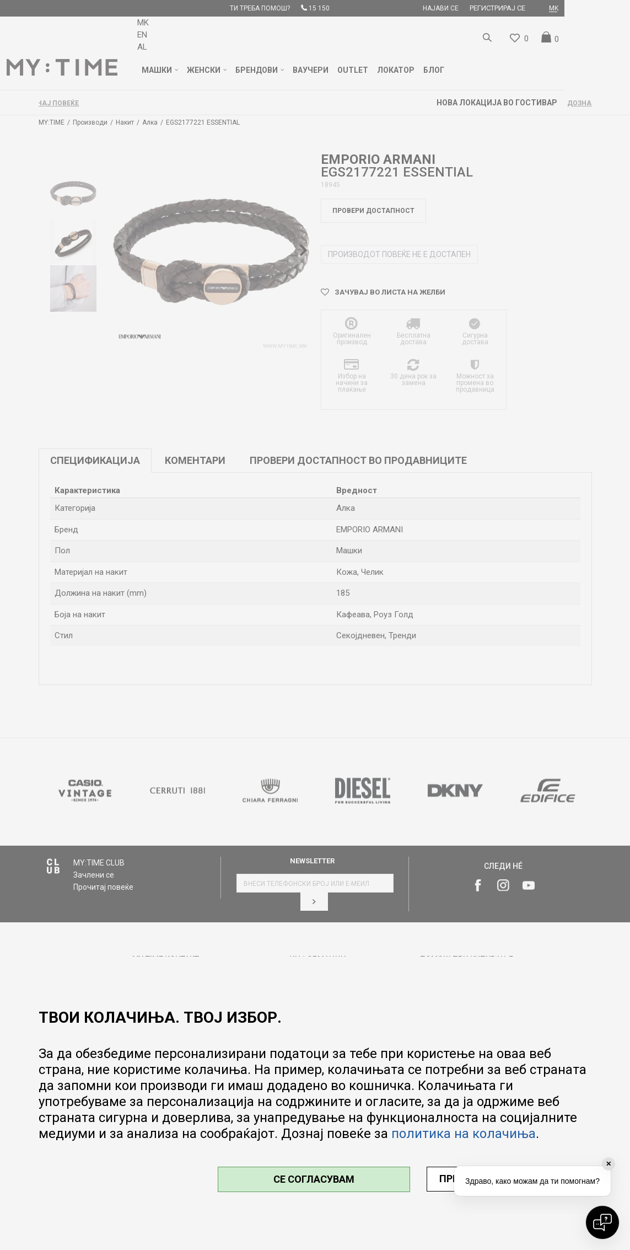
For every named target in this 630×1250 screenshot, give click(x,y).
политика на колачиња (463, 1133)
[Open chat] (602, 1222)
